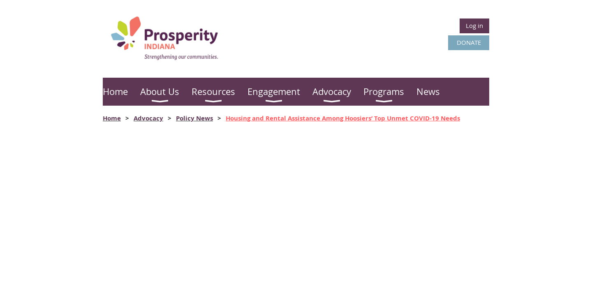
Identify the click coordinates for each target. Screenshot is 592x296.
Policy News (194, 118)
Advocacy (148, 118)
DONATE (469, 42)
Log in (474, 25)
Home (112, 118)
